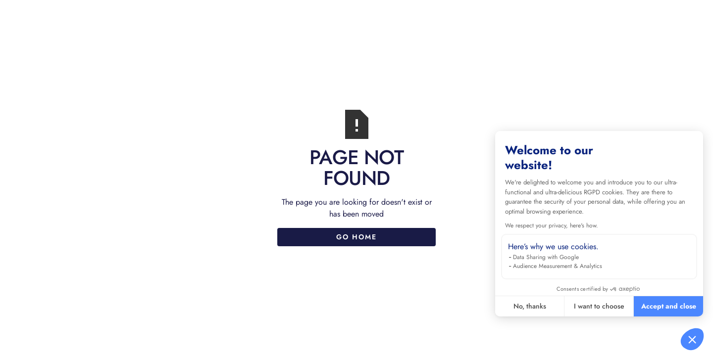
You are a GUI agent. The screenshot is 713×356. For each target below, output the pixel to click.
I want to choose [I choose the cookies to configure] (599, 306)
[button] (692, 339)
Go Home (356, 237)
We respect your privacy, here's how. (551, 225)
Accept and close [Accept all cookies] (668, 306)
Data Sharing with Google (546, 257)
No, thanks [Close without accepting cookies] (529, 306)
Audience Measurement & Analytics (557, 266)
